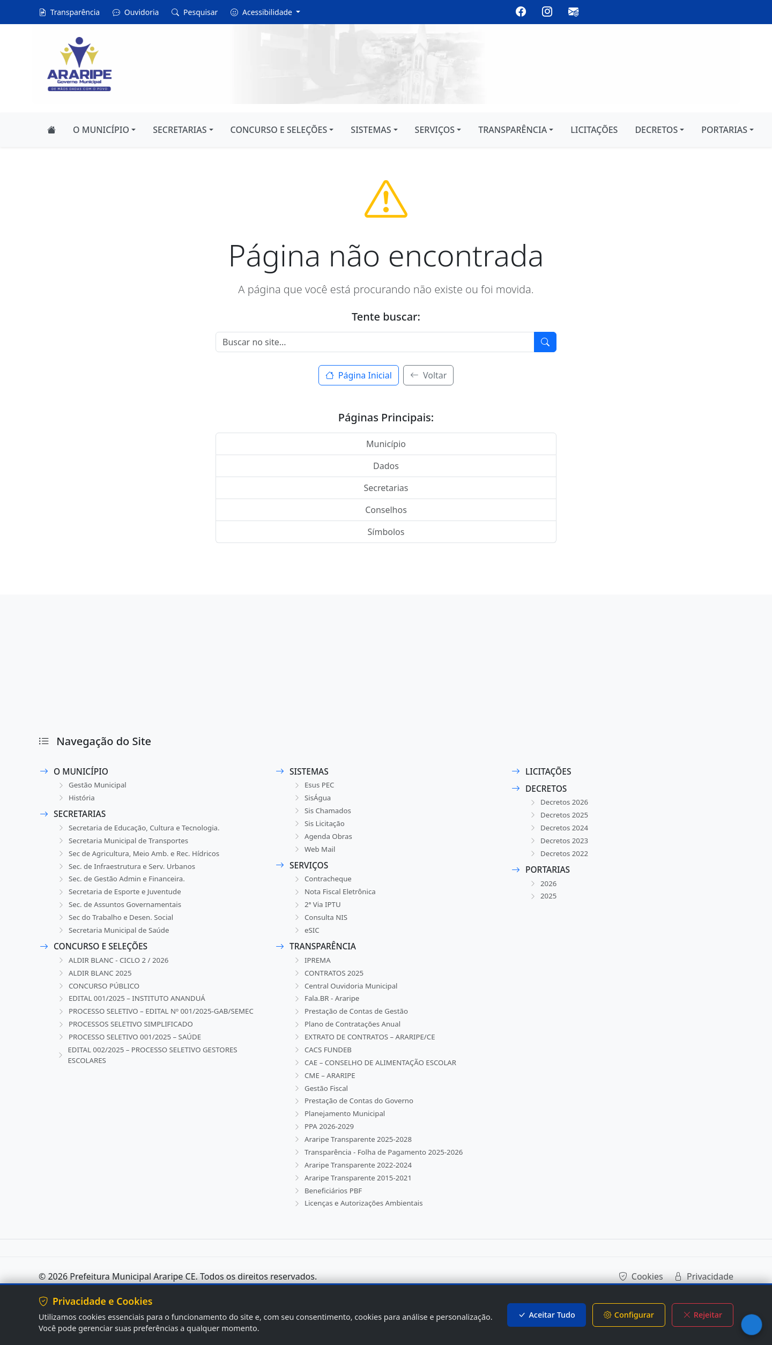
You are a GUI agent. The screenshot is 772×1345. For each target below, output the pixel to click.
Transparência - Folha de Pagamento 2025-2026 (382, 1168)
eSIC (306, 937)
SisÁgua (312, 799)
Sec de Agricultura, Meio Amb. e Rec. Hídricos (142, 856)
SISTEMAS (371, 130)
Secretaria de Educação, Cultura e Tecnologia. (142, 829)
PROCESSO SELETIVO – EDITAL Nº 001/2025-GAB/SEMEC (139, 1026)
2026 (543, 887)
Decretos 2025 (559, 816)
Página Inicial (358, 375)
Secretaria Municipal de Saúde (115, 937)
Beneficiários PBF (328, 1208)
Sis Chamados (323, 812)
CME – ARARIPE (325, 1088)
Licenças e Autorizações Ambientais (360, 1222)
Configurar (629, 1315)
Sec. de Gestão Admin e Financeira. (123, 883)
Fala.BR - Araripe (327, 1007)
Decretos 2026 (559, 803)
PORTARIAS (724, 130)
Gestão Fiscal (321, 1101)
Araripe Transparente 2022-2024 (355, 1182)
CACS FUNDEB (323, 1061)
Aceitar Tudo (546, 1315)
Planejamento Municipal (341, 1128)
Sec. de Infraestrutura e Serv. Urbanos (129, 870)
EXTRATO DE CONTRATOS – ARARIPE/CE (367, 1048)
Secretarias (386, 488)
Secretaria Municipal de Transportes (125, 843)
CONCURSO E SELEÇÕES (279, 130)
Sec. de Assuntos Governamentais (122, 910)
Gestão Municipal (93, 786)
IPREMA (312, 967)
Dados (386, 466)
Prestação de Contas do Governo (356, 1115)
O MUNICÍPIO (101, 130)
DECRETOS (656, 130)
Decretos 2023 (559, 843)
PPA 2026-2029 (324, 1141)
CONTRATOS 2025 (329, 981)
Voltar (428, 375)
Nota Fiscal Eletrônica (336, 896)
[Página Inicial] (51, 130)
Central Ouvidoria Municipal (347, 994)
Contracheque (323, 883)
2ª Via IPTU (317, 910)
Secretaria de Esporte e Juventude (121, 896)
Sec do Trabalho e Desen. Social (117, 923)
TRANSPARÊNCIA (512, 130)
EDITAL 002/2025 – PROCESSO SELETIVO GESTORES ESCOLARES (151, 1078)
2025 (543, 900)
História (76, 799)
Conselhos (386, 510)
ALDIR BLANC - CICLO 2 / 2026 (115, 967)
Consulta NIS (321, 923)
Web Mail (314, 853)
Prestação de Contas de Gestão (353, 1021)
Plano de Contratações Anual (349, 1034)
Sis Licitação (319, 826)
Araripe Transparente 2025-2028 (355, 1155)
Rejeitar (702, 1315)
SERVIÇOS (435, 130)
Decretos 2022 (559, 856)
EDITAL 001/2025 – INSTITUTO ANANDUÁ (134, 1007)
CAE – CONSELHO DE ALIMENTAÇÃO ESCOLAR (378, 1074)
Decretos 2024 (559, 829)
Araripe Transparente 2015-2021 (355, 1195)
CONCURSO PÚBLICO (100, 994)
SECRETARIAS (179, 130)
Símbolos (386, 532)
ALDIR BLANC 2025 (95, 981)
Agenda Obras (323, 839)
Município (386, 444)
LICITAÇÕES (594, 130)
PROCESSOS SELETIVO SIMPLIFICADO (128, 1046)
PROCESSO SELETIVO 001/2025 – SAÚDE (132, 1059)
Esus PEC (314, 786)
